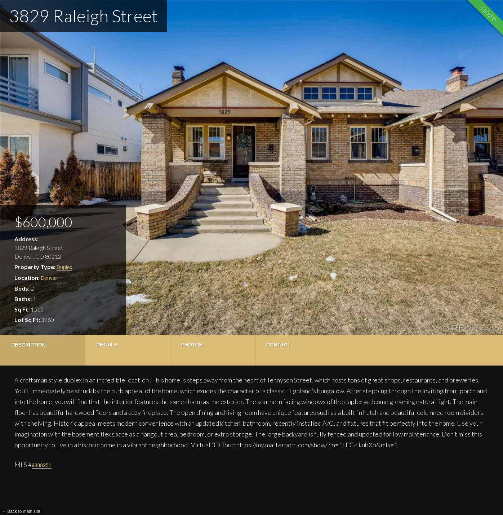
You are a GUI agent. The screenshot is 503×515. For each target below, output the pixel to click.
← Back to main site (21, 511)
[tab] (42, 350)
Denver (49, 278)
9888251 (42, 465)
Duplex (64, 267)
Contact (275, 345)
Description (28, 345)
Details (105, 345)
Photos (189, 345)
